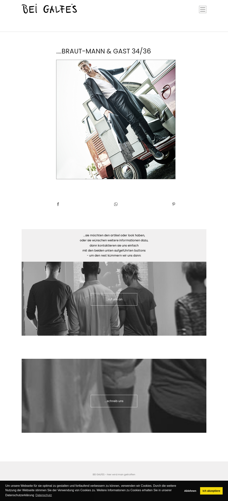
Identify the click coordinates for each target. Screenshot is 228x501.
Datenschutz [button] (43, 495)
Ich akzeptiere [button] (211, 490)
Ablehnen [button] (190, 490)
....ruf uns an (114, 299)
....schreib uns (114, 401)
